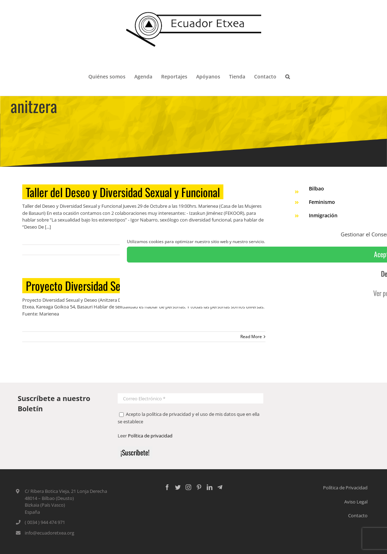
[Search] (287, 76)
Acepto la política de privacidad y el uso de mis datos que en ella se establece (188, 418)
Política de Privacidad (345, 487)
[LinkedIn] (209, 487)
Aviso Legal (356, 502)
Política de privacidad (150, 435)
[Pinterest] (199, 487)
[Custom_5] (219, 487)
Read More (251, 337)
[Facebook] (167, 487)
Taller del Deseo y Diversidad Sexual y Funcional (123, 192)
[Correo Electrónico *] (191, 398)
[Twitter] (178, 487)
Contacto (358, 515)
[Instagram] (188, 487)
